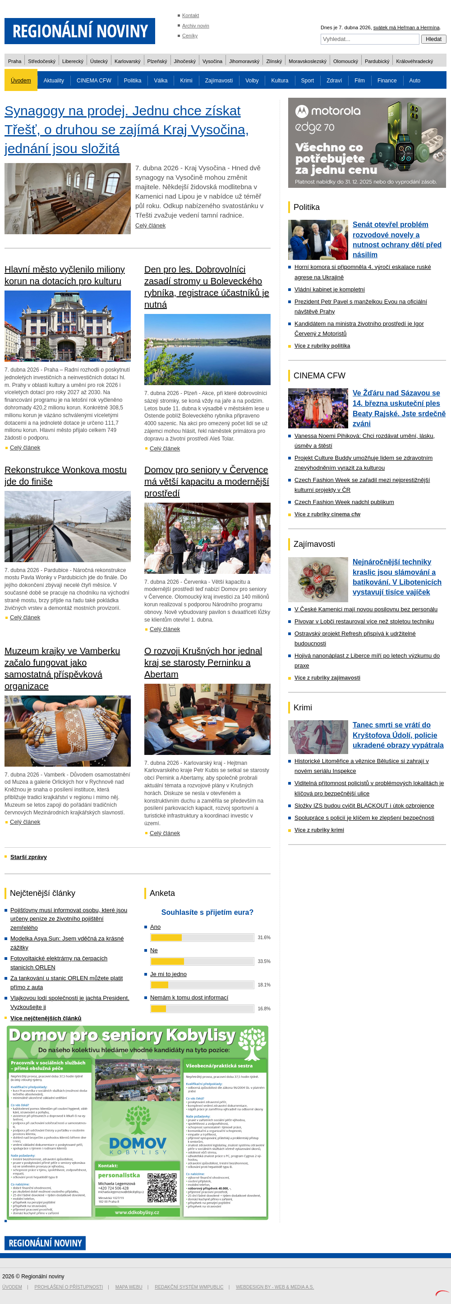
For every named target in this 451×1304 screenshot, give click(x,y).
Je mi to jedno (168, 974)
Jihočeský (185, 61)
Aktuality (54, 80)
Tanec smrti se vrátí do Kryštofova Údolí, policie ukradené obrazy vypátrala (398, 735)
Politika (133, 80)
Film (359, 80)
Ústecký (99, 61)
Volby (251, 80)
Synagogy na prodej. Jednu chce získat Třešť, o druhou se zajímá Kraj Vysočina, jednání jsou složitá (127, 129)
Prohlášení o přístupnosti (69, 1287)
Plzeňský (157, 61)
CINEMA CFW (94, 80)
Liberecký (72, 61)
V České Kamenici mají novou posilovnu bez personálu (366, 609)
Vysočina (212, 61)
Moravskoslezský (308, 61)
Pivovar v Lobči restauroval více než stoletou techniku (364, 621)
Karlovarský (127, 61)
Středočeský (41, 61)
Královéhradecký (414, 61)
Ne (154, 950)
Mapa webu (129, 1287)
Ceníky (190, 35)
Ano (155, 926)
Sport (307, 80)
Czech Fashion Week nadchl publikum (344, 502)
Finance (387, 80)
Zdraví (334, 80)
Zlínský (274, 61)
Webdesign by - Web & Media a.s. (275, 1287)
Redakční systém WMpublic (189, 1287)
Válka (160, 80)
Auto (415, 80)
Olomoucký (345, 61)
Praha (14, 61)
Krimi (186, 80)
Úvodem (21, 80)
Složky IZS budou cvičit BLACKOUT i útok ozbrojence (364, 805)
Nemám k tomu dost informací (189, 997)
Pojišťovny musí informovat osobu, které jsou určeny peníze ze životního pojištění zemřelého (68, 919)
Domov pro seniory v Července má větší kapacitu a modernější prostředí (206, 481)
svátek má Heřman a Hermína (406, 27)
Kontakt (190, 15)
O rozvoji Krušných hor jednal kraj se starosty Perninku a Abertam (203, 662)
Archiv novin (195, 25)
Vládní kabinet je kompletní (330, 289)
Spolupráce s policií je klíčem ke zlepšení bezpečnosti (364, 817)
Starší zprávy (28, 857)
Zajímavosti (219, 80)
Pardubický (377, 61)
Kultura (279, 80)
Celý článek (150, 225)
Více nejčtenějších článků (46, 1018)
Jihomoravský (244, 61)
